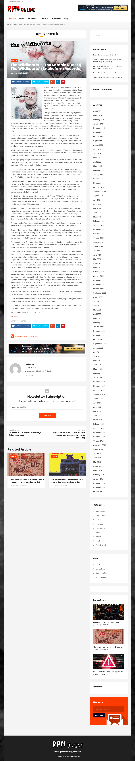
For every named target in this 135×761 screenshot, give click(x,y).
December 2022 (99, 280)
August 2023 (98, 246)
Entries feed (100, 569)
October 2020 (98, 390)
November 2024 (99, 183)
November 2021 (99, 335)
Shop (66, 18)
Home (9, 24)
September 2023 (99, 242)
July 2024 (97, 200)
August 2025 (98, 145)
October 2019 (98, 441)
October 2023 (98, 238)
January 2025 (98, 175)
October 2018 (98, 492)
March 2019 (97, 470)
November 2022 (99, 284)
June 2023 (97, 255)
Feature (98, 520)
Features (45, 18)
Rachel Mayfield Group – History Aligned (106, 73)
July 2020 (97, 403)
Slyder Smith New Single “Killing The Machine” (108, 77)
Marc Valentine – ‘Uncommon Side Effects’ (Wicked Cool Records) (67, 480)
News (21, 18)
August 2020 (98, 399)
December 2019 (99, 432)
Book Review (100, 511)
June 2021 (97, 356)
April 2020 (97, 415)
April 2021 (97, 365)
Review (15, 24)
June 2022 (97, 306)
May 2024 (97, 208)
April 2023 (97, 263)
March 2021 (97, 369)
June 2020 (97, 407)
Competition (100, 515)
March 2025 (97, 166)
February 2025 (98, 170)
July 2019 (97, 454)
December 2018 (99, 483)
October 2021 (98, 339)
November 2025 (99, 132)
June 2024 (97, 204)
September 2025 (99, 141)
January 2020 (98, 428)
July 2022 (97, 301)
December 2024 (99, 179)
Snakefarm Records (21, 336)
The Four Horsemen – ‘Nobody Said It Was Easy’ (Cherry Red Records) (27, 480)
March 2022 (97, 318)
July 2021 (97, 352)
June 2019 (97, 458)
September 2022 (99, 293)
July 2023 (97, 251)
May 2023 (97, 259)
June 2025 (97, 153)
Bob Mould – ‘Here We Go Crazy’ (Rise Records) (25, 434)
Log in (98, 565)
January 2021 (98, 377)
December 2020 (99, 382)
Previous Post (14, 430)
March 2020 (97, 420)
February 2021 (98, 373)
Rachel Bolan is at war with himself (104, 55)
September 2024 (99, 191)
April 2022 (97, 314)
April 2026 (97, 111)
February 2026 (98, 120)
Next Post (81, 430)
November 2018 (99, 487)
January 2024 (98, 225)
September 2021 (99, 344)
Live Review (100, 528)
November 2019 (99, 437)
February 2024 (98, 221)
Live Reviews (32, 18)
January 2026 (98, 124)
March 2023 (97, 268)
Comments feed (102, 573)
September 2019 (99, 445)
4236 (34, 367)
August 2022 (98, 297)
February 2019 (98, 475)
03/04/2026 (14, 485)
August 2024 (98, 196)
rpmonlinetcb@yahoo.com (16, 1)
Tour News (100, 541)
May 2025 (97, 158)
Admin (14, 73)
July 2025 (97, 149)
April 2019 (97, 466)
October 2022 (98, 289)
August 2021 (98, 348)
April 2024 (97, 213)
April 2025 (97, 162)
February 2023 (98, 272)
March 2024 (97, 217)
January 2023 (98, 276)
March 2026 (97, 115)
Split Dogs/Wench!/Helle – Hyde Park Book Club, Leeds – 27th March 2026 (107, 67)
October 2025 (98, 136)
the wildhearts (33, 336)
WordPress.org (101, 577)
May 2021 (97, 361)
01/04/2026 (55, 485)
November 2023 (99, 234)
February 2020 (98, 424)
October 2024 (98, 187)
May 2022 (97, 310)
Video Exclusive (101, 545)
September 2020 (99, 394)
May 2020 (97, 411)
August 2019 (98, 449)
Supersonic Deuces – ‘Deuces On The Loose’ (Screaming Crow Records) (69, 435)
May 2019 (97, 462)
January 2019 (98, 479)
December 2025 (99, 128)
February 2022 (98, 322)
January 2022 (98, 327)
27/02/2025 (24, 73)
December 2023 (99, 229)
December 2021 (99, 331)
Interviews (56, 18)
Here (16, 317)
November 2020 (99, 386)
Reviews (12, 18)
